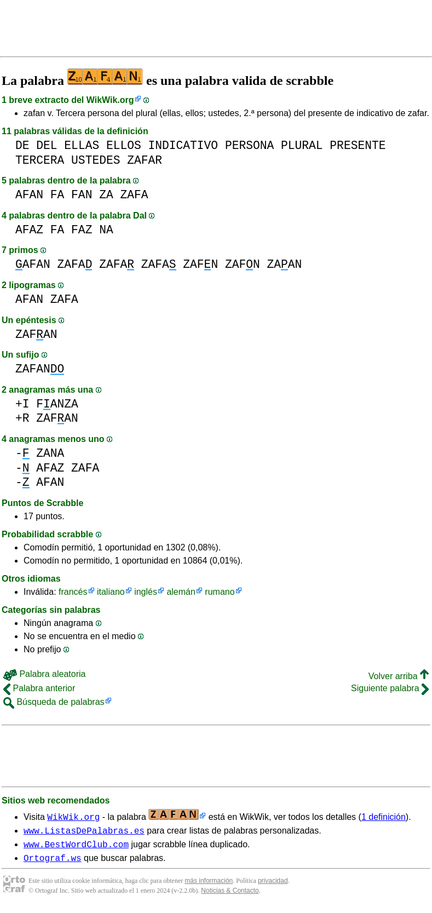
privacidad (273, 885)
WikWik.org (110, 100)
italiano (111, 591)
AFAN (29, 195)
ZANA (50, 453)
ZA (106, 195)
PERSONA (249, 145)
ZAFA (134, 195)
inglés (145, 591)
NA (106, 230)
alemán (180, 591)
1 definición (383, 817)
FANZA (57, 404)
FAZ (81, 230)
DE (22, 145)
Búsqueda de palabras (54, 702)
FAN (81, 195)
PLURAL (302, 145)
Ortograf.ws (53, 863)
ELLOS (123, 145)
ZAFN (200, 264)
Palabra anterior (39, 688)
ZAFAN (36, 334)
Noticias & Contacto (229, 895)
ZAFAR (144, 160)
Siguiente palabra (390, 688)
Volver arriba (398, 676)
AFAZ (29, 230)
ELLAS (81, 145)
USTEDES (95, 160)
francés (73, 591)
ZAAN (284, 264)
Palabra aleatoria (44, 674)
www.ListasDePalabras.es (84, 832)
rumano (219, 591)
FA (57, 195)
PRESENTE (357, 145)
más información (209, 885)
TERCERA (39, 160)
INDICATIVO (183, 145)
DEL (46, 145)
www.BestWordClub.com (76, 847)
